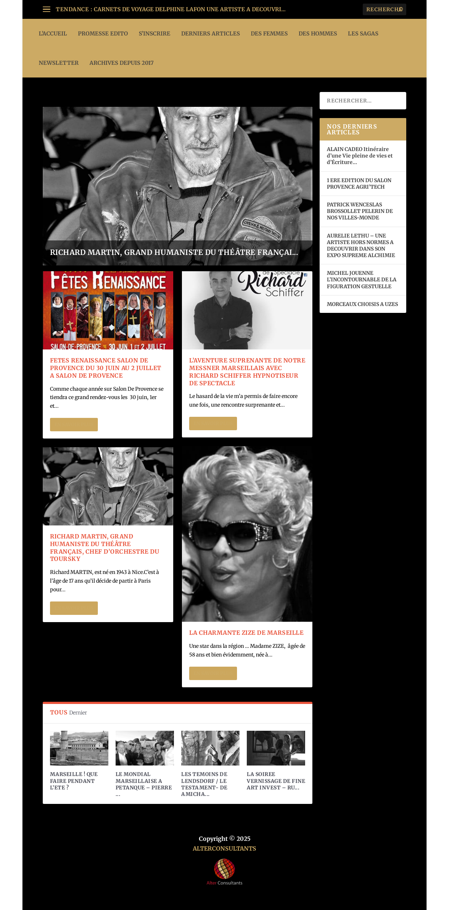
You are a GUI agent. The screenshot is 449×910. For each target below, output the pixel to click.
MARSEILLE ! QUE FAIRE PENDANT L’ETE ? (74, 781)
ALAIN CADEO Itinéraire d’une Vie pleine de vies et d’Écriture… (360, 155)
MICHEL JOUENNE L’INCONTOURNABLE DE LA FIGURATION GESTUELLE (361, 279)
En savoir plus (73, 425)
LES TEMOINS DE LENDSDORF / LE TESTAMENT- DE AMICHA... (204, 784)
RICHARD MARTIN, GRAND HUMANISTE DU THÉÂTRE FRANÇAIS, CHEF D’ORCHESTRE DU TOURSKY (104, 547)
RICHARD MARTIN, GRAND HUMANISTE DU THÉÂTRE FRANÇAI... (174, 252)
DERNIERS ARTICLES (210, 33)
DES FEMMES (269, 33)
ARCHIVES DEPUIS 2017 (122, 62)
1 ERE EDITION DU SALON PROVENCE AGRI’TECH (359, 183)
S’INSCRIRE (154, 33)
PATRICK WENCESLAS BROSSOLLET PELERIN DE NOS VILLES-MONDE (360, 211)
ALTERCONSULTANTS (224, 848)
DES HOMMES (318, 33)
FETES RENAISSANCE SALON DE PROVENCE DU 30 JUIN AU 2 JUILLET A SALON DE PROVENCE (105, 368)
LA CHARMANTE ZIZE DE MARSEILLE (246, 632)
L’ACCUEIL (53, 33)
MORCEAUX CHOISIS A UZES (362, 304)
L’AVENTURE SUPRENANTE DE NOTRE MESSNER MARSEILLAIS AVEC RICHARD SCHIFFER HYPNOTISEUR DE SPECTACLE (247, 371)
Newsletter (59, 62)
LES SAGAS (363, 33)
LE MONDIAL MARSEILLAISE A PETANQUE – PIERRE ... (144, 784)
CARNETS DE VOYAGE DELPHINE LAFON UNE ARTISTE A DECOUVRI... (190, 9)
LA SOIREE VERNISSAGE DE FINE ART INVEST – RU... (276, 781)
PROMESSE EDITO (103, 33)
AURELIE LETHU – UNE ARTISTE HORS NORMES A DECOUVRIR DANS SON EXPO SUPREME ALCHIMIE (361, 245)
